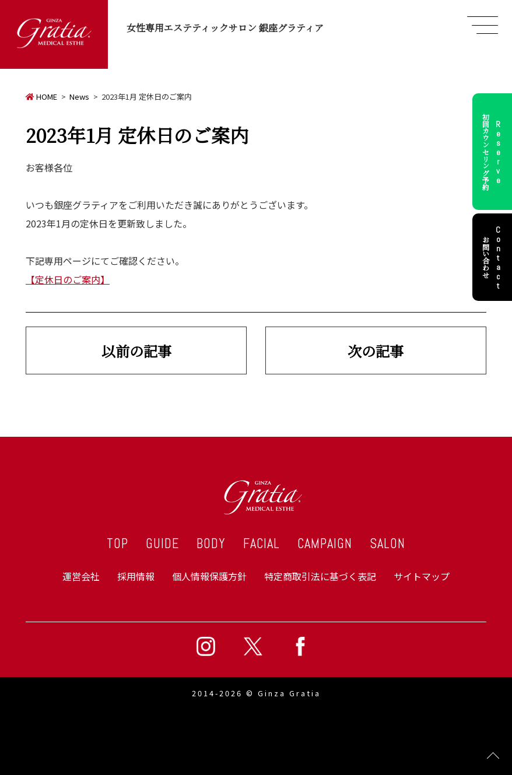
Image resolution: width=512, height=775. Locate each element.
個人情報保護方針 (209, 576)
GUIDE (162, 543)
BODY (211, 543)
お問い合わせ (493, 257)
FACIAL (261, 543)
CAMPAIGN (324, 543)
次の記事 (376, 351)
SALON (387, 543)
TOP (117, 543)
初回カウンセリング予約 (493, 151)
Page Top (493, 756)
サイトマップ (422, 576)
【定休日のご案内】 (68, 279)
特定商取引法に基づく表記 (320, 576)
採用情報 (136, 576)
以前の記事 (136, 351)
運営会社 (81, 576)
